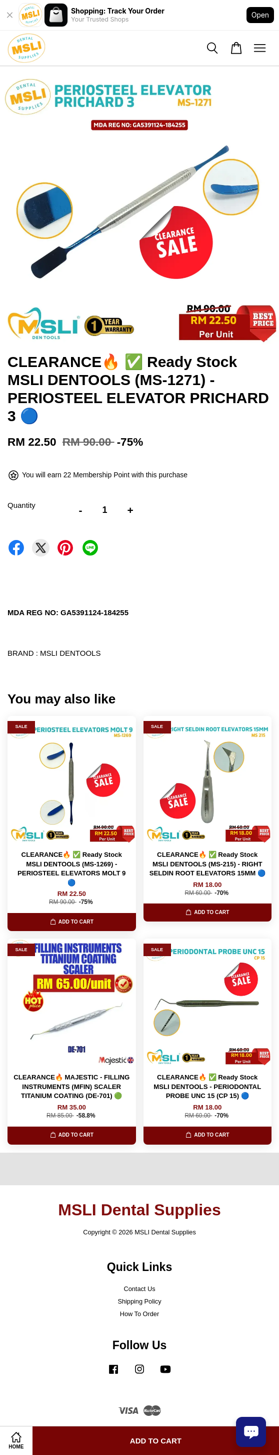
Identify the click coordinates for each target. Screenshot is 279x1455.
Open (260, 15)
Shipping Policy (139, 1301)
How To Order (139, 1314)
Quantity (22, 505)
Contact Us (139, 1289)
